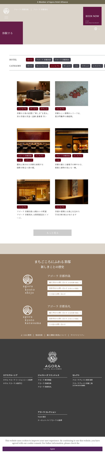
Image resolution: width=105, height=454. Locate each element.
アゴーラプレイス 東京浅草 (82, 380)
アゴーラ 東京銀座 (44, 380)
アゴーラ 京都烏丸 (40, 9)
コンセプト (55, 66)
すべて (30, 59)
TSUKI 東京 (42, 417)
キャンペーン (41, 66)
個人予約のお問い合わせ (64, 282)
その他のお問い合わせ (57, 294)
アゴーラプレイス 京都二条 (87, 384)
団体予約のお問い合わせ (64, 288)
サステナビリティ (78, 335)
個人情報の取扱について (56, 335)
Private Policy (86, 443)
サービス (67, 66)
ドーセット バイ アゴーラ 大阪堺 (50, 420)
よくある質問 (26, 335)
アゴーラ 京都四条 (21, 9)
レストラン (97, 66)
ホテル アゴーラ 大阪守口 (12, 383)
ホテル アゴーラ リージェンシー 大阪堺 (17, 380)
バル (76, 66)
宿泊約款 (39, 335)
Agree (52, 449)
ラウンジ (85, 66)
